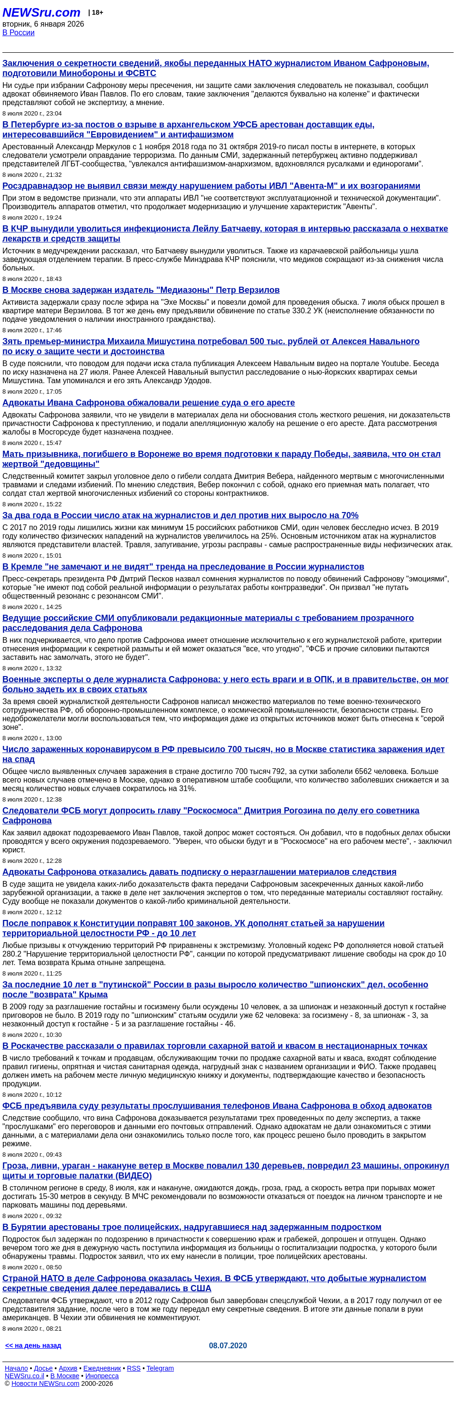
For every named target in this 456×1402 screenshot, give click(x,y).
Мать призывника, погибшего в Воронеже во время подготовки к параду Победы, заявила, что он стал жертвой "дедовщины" (221, 459)
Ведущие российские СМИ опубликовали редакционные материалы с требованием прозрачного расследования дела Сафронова (208, 623)
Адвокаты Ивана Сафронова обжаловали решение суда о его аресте (148, 402)
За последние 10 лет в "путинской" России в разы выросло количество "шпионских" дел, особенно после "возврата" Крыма (215, 989)
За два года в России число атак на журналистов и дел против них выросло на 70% (180, 515)
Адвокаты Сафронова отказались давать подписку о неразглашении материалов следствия (199, 872)
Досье (43, 1368)
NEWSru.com (41, 12)
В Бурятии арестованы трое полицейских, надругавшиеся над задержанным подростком (191, 1227)
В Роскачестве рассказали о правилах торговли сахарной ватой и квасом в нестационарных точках (215, 1046)
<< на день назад (33, 1345)
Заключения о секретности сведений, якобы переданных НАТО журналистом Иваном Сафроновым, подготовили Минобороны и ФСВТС (215, 68)
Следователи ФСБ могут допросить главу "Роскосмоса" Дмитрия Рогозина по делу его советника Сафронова (210, 815)
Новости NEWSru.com (45, 1383)
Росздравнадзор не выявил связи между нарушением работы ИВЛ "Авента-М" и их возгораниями (211, 186)
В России (18, 33)
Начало (16, 1368)
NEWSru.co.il (24, 1376)
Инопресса (102, 1376)
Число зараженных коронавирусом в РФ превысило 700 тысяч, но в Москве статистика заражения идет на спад (223, 754)
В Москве (64, 1376)
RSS (134, 1368)
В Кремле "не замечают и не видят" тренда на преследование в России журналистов (183, 566)
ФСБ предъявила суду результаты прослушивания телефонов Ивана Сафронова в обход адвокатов (217, 1106)
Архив (68, 1368)
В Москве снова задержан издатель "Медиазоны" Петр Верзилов (141, 290)
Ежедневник (102, 1368)
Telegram (160, 1368)
